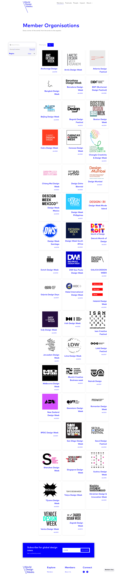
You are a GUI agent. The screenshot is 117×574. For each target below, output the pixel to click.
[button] (89, 3)
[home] (27, 7)
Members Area (109, 569)
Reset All (32, 49)
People (75, 3)
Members (60, 3)
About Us (68, 572)
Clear (29, 53)
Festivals (68, 3)
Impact (82, 3)
